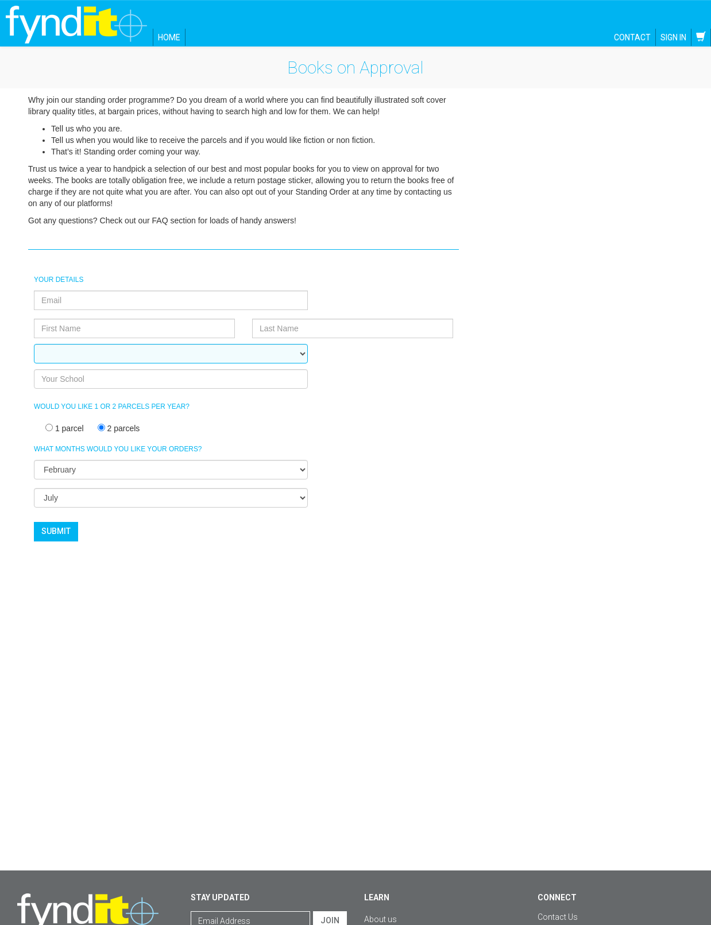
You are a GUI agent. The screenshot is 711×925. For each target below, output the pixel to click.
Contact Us (558, 861)
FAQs (374, 880)
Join (329, 864)
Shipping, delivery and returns (416, 898)
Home (169, 37)
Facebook (565, 889)
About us (380, 863)
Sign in (673, 37)
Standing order (391, 915)
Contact (632, 37)
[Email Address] (250, 865)
